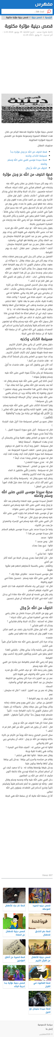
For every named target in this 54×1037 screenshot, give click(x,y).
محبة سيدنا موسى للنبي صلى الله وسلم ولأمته (27, 162)
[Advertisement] (27, 65)
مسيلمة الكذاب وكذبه (36, 156)
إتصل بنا (49, 1029)
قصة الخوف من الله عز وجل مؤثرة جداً (28, 152)
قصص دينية (37, 17)
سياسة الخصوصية (45, 1025)
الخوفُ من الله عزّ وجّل (36, 168)
